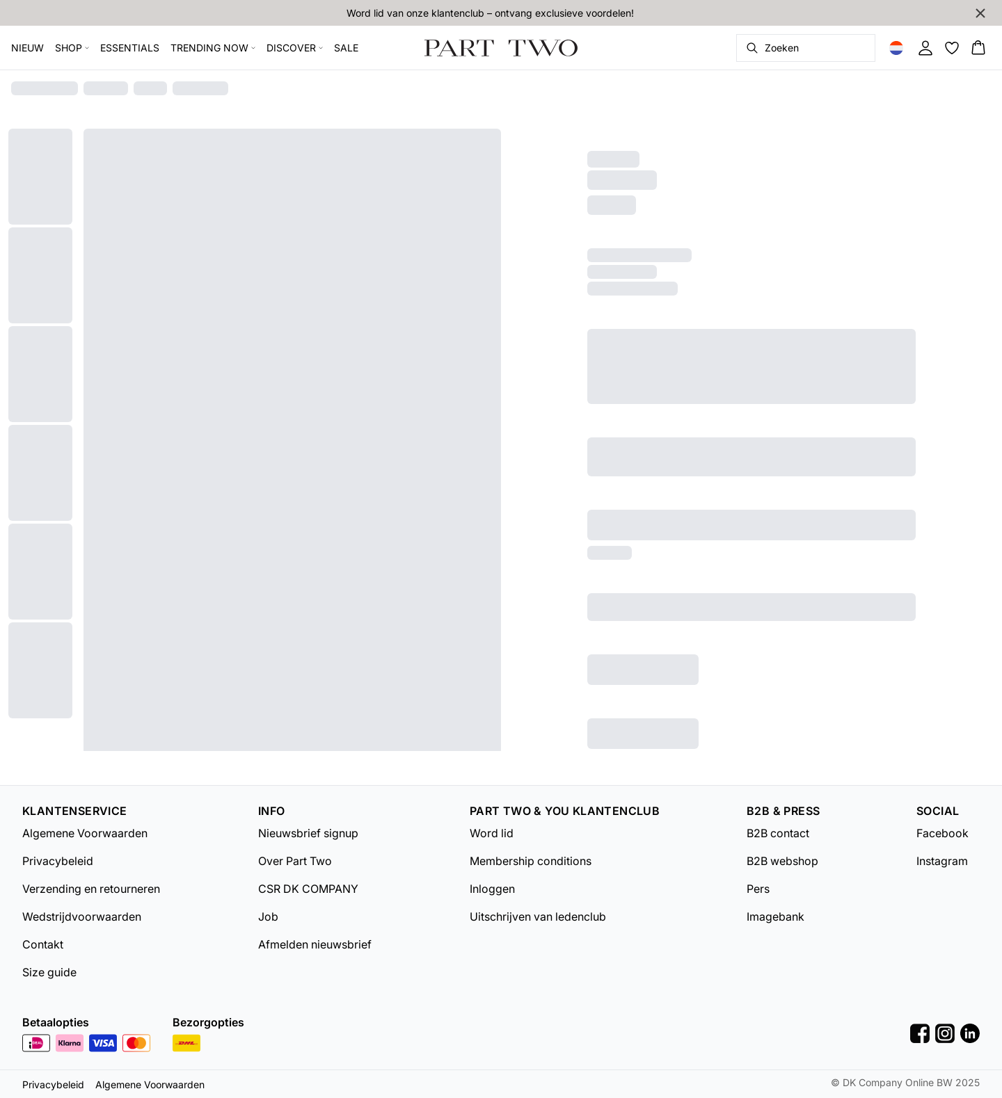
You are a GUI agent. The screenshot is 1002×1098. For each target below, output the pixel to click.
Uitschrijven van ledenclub (538, 916)
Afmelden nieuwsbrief (315, 944)
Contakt (42, 944)
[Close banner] (980, 13)
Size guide (49, 972)
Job (268, 916)
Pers (758, 889)
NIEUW (27, 48)
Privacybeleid (57, 861)
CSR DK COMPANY (308, 889)
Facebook (942, 833)
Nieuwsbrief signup (308, 833)
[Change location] (896, 48)
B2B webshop (782, 861)
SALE (346, 48)
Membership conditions (530, 861)
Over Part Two (295, 861)
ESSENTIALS (129, 48)
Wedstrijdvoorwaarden (81, 916)
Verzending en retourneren (91, 889)
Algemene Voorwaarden (85, 833)
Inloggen (492, 889)
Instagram (942, 861)
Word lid (492, 833)
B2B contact (778, 833)
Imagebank (775, 916)
